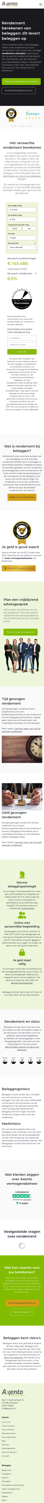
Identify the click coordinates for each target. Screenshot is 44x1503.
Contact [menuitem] (5, 1456)
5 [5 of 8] (23, 126)
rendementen (27, 908)
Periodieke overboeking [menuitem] (13, 1485)
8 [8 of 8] (31, 126)
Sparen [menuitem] (5, 1478)
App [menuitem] (4, 1441)
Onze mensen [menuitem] (8, 1426)
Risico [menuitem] (4, 1500)
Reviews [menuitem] (5, 1445)
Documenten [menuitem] (8, 1429)
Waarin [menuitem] (5, 1496)
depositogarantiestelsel (22, 983)
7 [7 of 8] (28, 126)
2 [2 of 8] (15, 126)
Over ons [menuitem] (6, 1422)
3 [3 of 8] (17, 126)
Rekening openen (22, 1312)
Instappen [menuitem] (6, 1474)
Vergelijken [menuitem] (7, 1492)
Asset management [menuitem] (11, 1489)
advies (35, 940)
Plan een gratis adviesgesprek (20, 632)
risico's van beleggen (13, 1358)
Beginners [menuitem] (6, 1470)
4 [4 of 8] (20, 126)
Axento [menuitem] (5, 1417)
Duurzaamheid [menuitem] (9, 1437)
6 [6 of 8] (26, 126)
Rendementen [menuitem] (9, 1433)
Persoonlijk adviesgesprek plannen (21, 81)
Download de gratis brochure (19, 90)
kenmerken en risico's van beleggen (22, 176)
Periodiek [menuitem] (6, 1481)
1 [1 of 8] (12, 126)
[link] (10, 4)
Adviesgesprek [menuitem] (8, 1448)
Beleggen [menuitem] (6, 1465)
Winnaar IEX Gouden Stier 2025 (18, 568)
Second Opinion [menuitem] (9, 1452)
